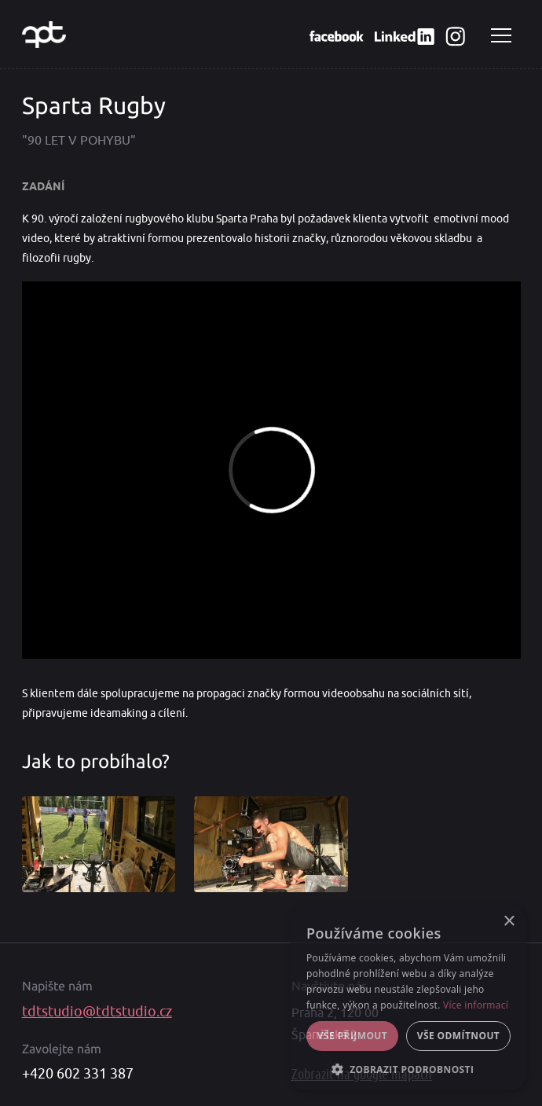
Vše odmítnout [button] (458, 1035)
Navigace (501, 35)
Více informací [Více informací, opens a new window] (475, 1005)
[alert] (408, 997)
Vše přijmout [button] (352, 1035)
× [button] (509, 922)
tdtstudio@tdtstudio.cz (97, 1012)
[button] (408, 1068)
